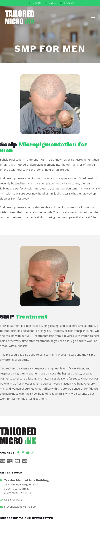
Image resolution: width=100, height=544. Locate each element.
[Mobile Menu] (93, 17)
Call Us (52, 2)
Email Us (69, 2)
